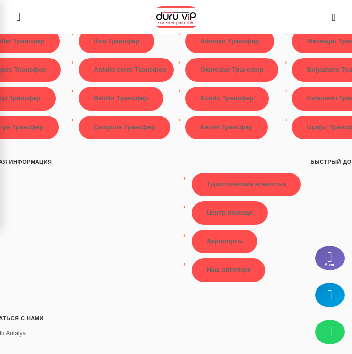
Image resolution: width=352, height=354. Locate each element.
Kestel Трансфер (226, 127)
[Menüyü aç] (18, 17)
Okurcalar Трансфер (231, 69)
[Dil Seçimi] (334, 17)
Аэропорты (225, 241)
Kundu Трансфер (227, 98)
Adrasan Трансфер (229, 41)
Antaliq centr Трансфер (130, 69)
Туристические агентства (246, 184)
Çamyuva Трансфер (125, 127)
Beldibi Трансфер (121, 98)
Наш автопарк (229, 269)
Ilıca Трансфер (117, 41)
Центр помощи (230, 212)
